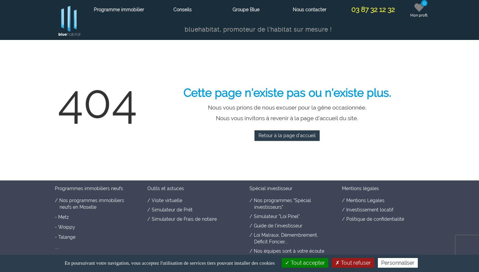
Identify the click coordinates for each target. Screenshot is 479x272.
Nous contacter (309, 9)
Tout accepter (305, 263)
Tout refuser (353, 263)
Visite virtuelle (167, 200)
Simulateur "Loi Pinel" (277, 216)
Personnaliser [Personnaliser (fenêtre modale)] (397, 263)
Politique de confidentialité (375, 219)
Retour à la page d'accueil (287, 135)
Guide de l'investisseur (278, 225)
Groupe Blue (246, 9)
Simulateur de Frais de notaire (184, 219)
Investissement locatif (370, 209)
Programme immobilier (119, 9)
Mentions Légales (365, 200)
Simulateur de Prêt (172, 209)
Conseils (182, 9)
